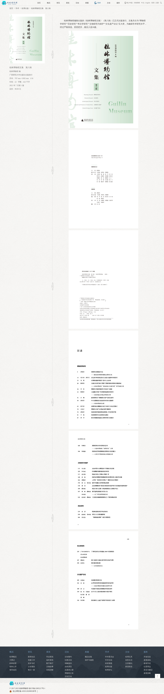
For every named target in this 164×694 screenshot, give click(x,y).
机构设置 (13, 663)
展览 (67, 3)
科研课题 (108, 663)
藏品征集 (88, 657)
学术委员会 (109, 657)
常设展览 (49, 657)
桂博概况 (13, 657)
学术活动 (108, 660)
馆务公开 (13, 667)
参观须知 (147, 660)
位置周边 (147, 667)
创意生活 (128, 660)
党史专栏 (31, 663)
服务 (118, 3)
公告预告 (31, 667)
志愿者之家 (69, 670)
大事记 (12, 660)
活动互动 (68, 676)
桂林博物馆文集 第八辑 (41, 8)
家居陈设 (128, 667)
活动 (77, 3)
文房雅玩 (128, 663)
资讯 (58, 3)
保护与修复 (89, 660)
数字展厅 (49, 663)
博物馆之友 (69, 673)
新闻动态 (31, 657)
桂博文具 (128, 657)
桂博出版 (25, 8)
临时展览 (49, 660)
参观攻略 (147, 673)
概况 (48, 3)
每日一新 (31, 670)
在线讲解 (49, 670)
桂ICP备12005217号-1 (37, 688)
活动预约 (68, 657)
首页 (39, 3)
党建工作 (31, 660)
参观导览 (147, 663)
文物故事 (49, 667)
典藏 (87, 3)
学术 (99, 3)
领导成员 (13, 670)
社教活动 (68, 660)
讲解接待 (68, 663)
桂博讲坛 (108, 670)
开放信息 (147, 657)
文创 (108, 3)
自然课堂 (68, 667)
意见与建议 (148, 670)
